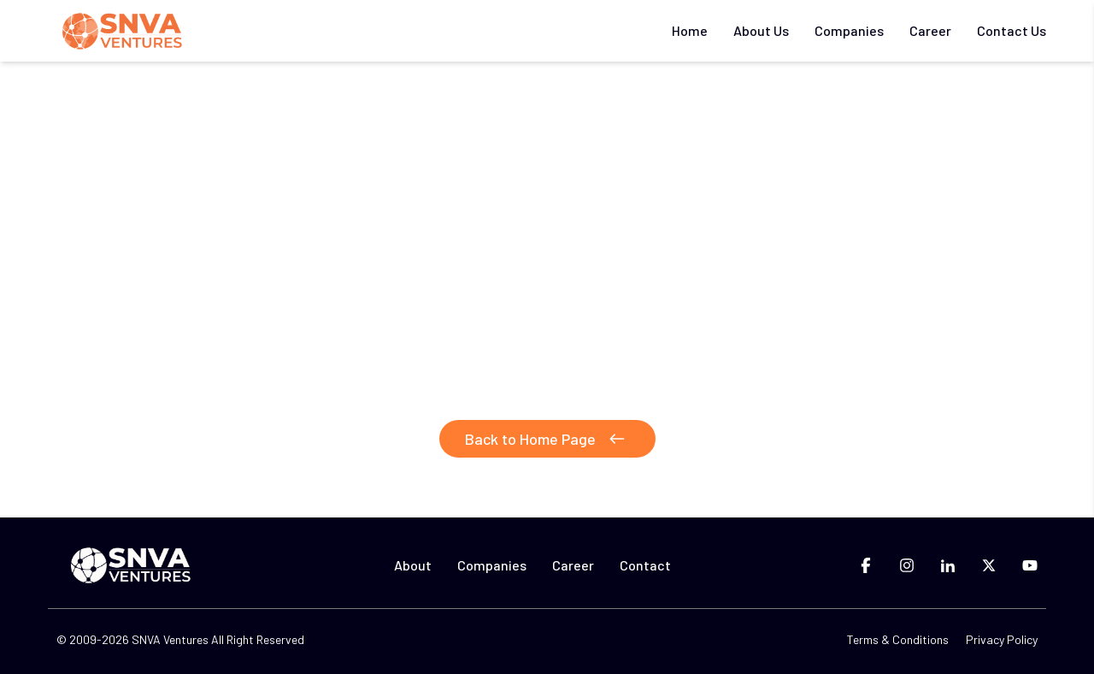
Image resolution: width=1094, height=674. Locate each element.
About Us (761, 30)
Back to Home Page (547, 439)
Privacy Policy (1002, 639)
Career (930, 30)
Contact (645, 565)
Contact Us (1011, 30)
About (413, 565)
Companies (849, 30)
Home (690, 30)
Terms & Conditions (898, 639)
